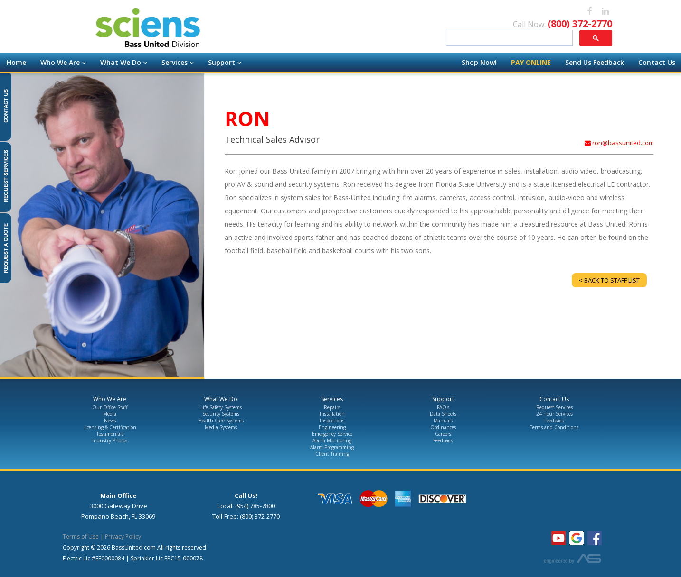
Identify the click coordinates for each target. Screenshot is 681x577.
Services (177, 62)
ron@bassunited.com (619, 142)
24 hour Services (554, 414)
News (110, 420)
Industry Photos (109, 440)
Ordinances (443, 427)
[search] (508, 38)
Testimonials (109, 433)
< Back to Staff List (609, 280)
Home (16, 62)
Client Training (332, 453)
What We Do (123, 62)
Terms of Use (81, 536)
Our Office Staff (110, 407)
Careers (443, 433)
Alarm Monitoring (331, 440)
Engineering (332, 427)
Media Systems (221, 427)
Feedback (443, 440)
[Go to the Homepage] (202, 29)
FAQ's (443, 407)
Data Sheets (443, 414)
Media (109, 414)
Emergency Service (332, 433)
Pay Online (531, 62)
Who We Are (63, 62)
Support (224, 62)
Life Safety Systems (221, 407)
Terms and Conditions (554, 427)
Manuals (443, 420)
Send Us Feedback (594, 62)
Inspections (332, 420)
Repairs (332, 407)
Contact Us (656, 62)
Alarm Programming (332, 447)
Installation (332, 414)
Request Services (554, 407)
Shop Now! (479, 62)
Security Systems (220, 414)
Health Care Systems (221, 420)
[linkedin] (605, 12)
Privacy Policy (123, 536)
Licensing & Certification (109, 427)
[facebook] (589, 12)
